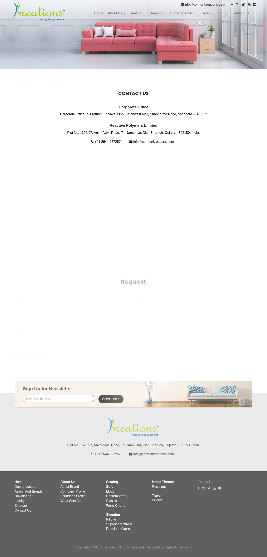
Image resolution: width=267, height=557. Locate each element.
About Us (117, 13)
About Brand (69, 489)
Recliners (159, 489)
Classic (111, 504)
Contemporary (116, 499)
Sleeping (157, 13)
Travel (206, 13)
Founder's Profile (72, 499)
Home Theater (182, 13)
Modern (111, 494)
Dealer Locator (26, 489)
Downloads (23, 499)
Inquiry (222, 13)
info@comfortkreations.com (204, 4)
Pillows (111, 522)
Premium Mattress (119, 531)
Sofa (109, 489)
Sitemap (21, 508)
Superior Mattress (119, 527)
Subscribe (111, 402)
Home (98, 13)
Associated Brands (28, 494)
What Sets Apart (72, 504)
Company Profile (72, 494)
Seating (137, 13)
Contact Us (240, 13)
